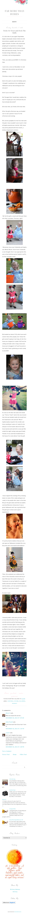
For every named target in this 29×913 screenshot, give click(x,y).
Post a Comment (6, 751)
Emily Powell (9, 722)
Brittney (15, 891)
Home (15, 754)
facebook (13, 693)
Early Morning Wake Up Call (16, 819)
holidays (14, 703)
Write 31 (4, 799)
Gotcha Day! (12, 790)
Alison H (8, 713)
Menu (14, 22)
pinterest (14, 696)
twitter (21, 693)
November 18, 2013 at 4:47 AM (15, 718)
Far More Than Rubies (14, 12)
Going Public (12, 808)
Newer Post (6, 754)
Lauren (8, 732)
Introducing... (12, 779)
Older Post (23, 754)
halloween (22, 701)
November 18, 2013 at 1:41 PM (15, 728)
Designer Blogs (18, 911)
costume (16, 701)
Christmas (10, 701)
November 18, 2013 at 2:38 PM (15, 747)
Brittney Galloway (15, 889)
